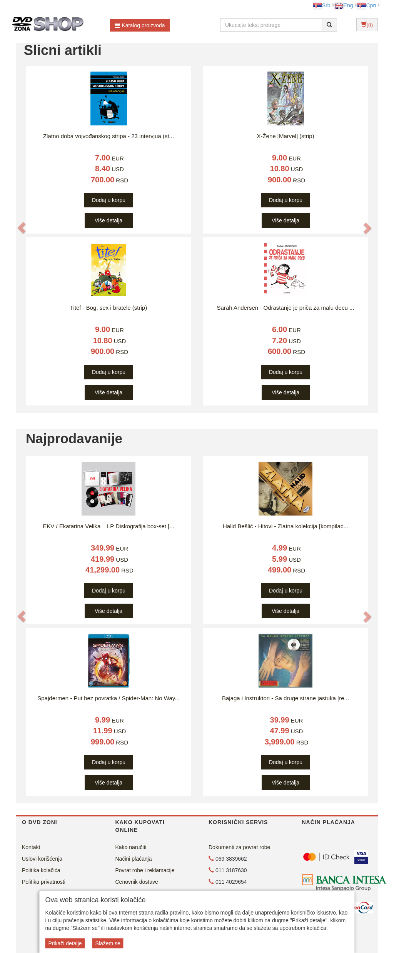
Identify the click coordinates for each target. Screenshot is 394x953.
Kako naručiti (131, 847)
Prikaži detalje (65, 943)
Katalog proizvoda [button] (140, 25)
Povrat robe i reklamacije (145, 870)
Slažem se (107, 943)
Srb (322, 5)
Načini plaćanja (133, 859)
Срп (366, 5)
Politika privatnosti (43, 882)
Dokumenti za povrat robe (239, 847)
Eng (343, 5)
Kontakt (31, 847)
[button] (21, 228)
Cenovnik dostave (136, 882)
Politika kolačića (41, 870)
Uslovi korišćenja (42, 859)
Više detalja (108, 220)
